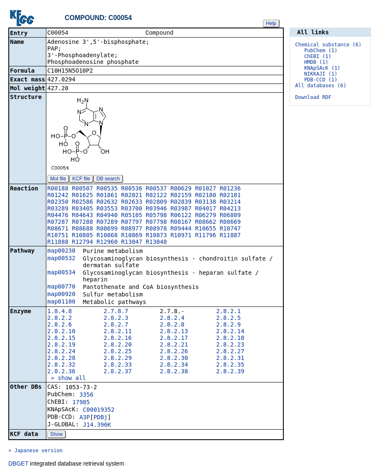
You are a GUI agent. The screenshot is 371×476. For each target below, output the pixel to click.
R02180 (205, 195)
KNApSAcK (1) (322, 68)
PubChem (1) (320, 50)
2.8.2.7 (115, 325)
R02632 (107, 202)
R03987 (181, 209)
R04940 (107, 216)
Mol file (58, 179)
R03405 (82, 209)
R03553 (107, 209)
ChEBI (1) (317, 56)
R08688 (82, 229)
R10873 (156, 236)
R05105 (131, 216)
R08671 (57, 229)
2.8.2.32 (61, 365)
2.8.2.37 (117, 372)
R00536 (131, 189)
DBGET (18, 464)
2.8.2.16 (117, 338)
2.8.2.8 (172, 325)
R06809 (230, 216)
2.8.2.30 (174, 358)
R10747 (230, 229)
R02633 (131, 202)
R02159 (181, 195)
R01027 (205, 189)
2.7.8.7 (115, 312)
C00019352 (99, 410)
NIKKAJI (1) (320, 74)
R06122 (181, 216)
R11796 (205, 236)
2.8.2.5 (228, 318)
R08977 (131, 229)
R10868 (107, 236)
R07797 (131, 222)
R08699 (107, 229)
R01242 (57, 195)
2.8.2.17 (174, 338)
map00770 (61, 287)
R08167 (181, 222)
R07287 (57, 222)
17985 (81, 403)
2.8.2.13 (174, 332)
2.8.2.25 (117, 352)
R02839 (181, 202)
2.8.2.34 (174, 365)
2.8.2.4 (172, 318)
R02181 (230, 195)
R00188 (57, 189)
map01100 (61, 302)
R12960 (107, 242)
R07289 (107, 222)
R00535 (107, 189)
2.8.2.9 (228, 325)
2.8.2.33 (117, 365)
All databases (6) (320, 86)
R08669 (230, 222)
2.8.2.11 (117, 332)
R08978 (156, 229)
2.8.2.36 (61, 372)
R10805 (82, 236)
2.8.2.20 (117, 345)
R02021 (131, 195)
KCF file (81, 179)
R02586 (82, 202)
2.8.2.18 (230, 338)
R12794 (82, 242)
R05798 (156, 216)
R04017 (205, 209)
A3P (84, 418)
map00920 (61, 294)
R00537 (156, 189)
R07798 (156, 222)
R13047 (131, 242)
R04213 (230, 209)
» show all (66, 378)
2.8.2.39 (230, 372)
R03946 (156, 209)
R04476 (57, 216)
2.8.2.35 (230, 365)
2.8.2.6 (59, 325)
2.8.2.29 (117, 358)
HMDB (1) (316, 62)
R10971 (181, 236)
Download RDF (313, 97)
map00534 (61, 273)
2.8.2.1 (228, 312)
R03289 (57, 209)
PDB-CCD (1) (320, 80)
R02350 (57, 202)
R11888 (57, 242)
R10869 (131, 236)
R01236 (230, 189)
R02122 (156, 195)
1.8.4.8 (59, 312)
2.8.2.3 (115, 318)
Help (271, 23)
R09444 (181, 229)
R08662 (205, 222)
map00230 (61, 251)
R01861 (107, 195)
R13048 (156, 242)
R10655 (205, 229)
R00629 (181, 189)
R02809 (156, 202)
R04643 (82, 216)
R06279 (205, 216)
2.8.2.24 (61, 352)
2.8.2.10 (61, 332)
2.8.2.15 (61, 338)
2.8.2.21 (174, 345)
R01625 (82, 195)
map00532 (61, 259)
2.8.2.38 (174, 372)
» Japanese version (35, 451)
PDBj (100, 418)
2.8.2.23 (230, 345)
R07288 (82, 222)
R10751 (57, 236)
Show (56, 435)
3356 (86, 395)
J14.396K (97, 425)
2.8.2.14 (230, 332)
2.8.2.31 (230, 358)
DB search (108, 179)
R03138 (205, 202)
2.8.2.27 (230, 352)
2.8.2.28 (61, 358)
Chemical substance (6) (328, 45)
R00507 (82, 189)
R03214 (230, 202)
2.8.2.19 (61, 345)
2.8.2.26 (174, 352)
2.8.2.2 (59, 318)
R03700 (131, 209)
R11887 (230, 236)
